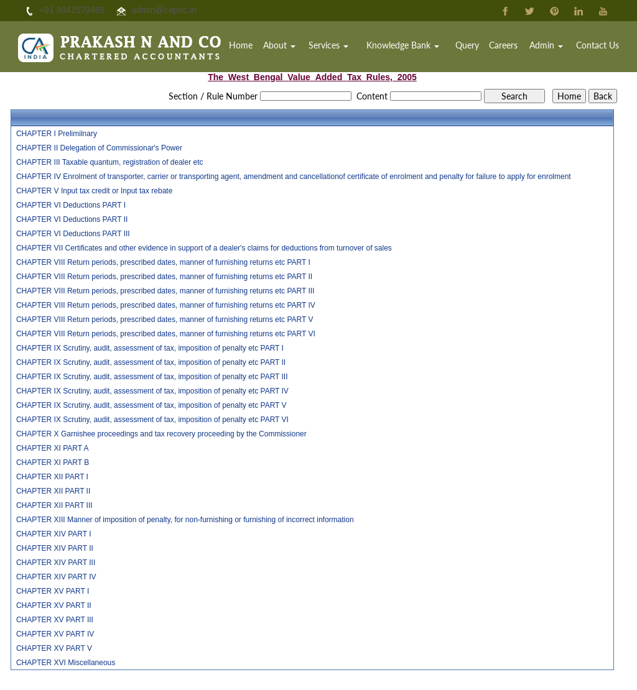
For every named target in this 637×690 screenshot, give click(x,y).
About (288, 46)
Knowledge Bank (409, 46)
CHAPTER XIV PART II (54, 548)
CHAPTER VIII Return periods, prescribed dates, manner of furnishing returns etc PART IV (165, 305)
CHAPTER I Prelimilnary (56, 133)
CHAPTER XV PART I (52, 591)
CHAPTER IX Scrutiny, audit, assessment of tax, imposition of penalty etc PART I (150, 348)
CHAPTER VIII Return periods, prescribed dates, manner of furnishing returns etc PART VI (165, 333)
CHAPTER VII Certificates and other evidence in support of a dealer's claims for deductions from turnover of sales (204, 248)
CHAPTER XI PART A (52, 448)
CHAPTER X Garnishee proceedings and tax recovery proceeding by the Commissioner (161, 434)
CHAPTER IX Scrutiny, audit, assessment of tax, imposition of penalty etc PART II (151, 362)
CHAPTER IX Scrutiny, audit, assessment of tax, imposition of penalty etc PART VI (152, 419)
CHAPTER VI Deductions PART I (71, 205)
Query (471, 46)
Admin (548, 46)
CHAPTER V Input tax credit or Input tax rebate (94, 190)
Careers (507, 46)
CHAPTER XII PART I (52, 476)
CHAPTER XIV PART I (53, 534)
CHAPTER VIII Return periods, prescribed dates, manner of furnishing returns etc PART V (165, 319)
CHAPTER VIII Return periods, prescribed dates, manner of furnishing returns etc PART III (165, 291)
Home (251, 46)
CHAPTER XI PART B (52, 462)
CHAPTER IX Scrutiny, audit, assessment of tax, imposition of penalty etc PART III (152, 376)
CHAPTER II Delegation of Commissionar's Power (99, 148)
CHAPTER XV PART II (53, 605)
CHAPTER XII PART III (54, 505)
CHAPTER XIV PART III (55, 562)
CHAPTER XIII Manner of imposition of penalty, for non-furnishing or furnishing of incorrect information (185, 519)
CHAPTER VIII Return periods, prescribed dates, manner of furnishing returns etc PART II (164, 276)
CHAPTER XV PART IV (55, 634)
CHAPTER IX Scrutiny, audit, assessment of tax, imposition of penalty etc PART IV (152, 391)
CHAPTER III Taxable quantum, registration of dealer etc (109, 162)
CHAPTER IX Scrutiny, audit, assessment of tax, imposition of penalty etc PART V (151, 405)
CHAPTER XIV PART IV (56, 577)
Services (336, 46)
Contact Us (598, 46)
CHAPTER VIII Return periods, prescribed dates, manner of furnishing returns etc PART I (163, 262)
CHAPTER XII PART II (53, 491)
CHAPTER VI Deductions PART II (72, 219)
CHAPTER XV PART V (54, 648)
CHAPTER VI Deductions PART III (73, 233)
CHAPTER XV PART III (54, 619)
